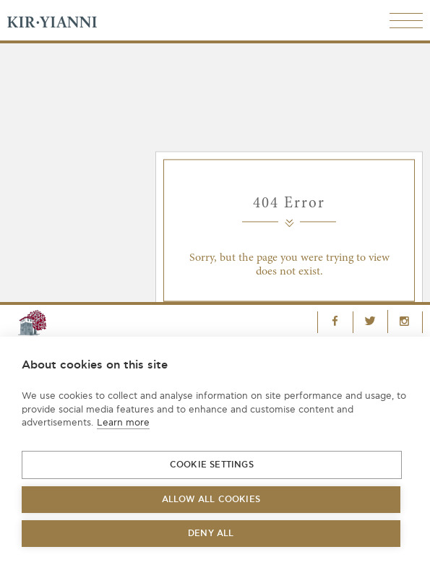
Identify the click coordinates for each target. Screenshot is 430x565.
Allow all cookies (211, 499)
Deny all (211, 533)
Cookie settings (212, 465)
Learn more (123, 422)
